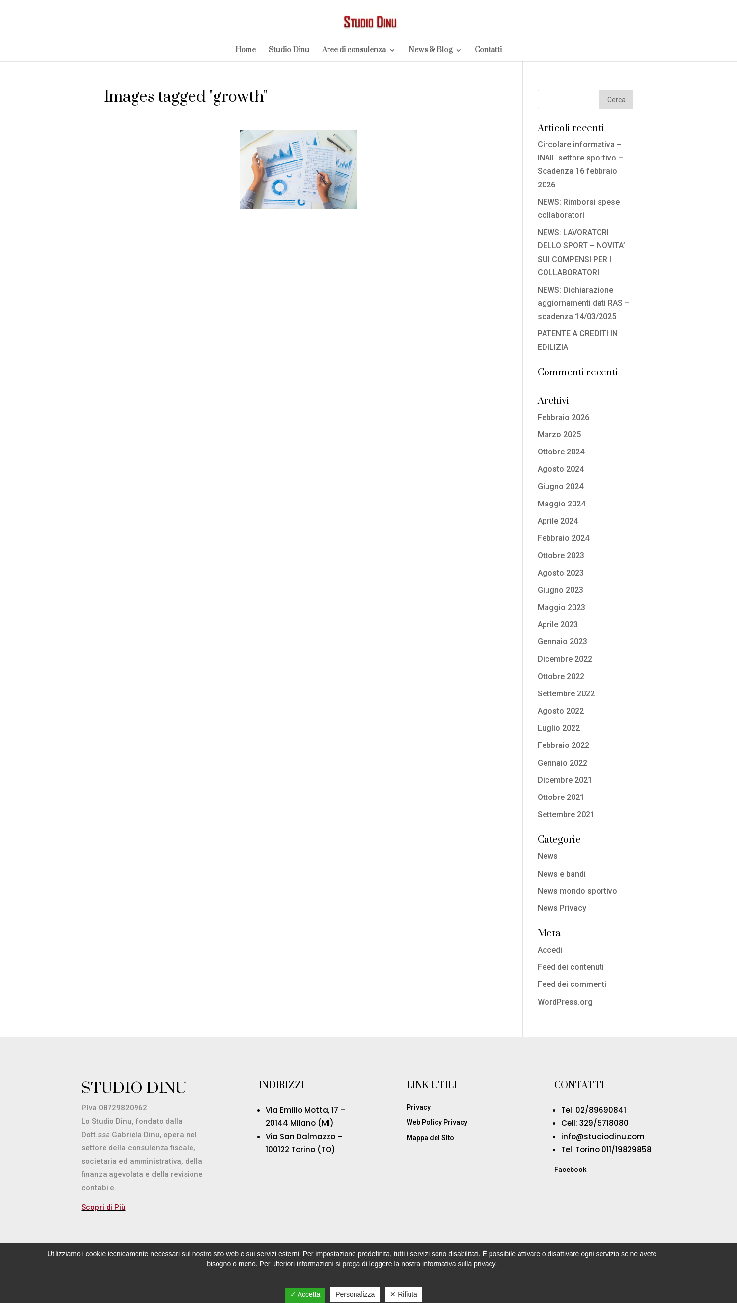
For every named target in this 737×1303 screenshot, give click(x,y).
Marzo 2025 (559, 434)
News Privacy (562, 908)
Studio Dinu (289, 50)
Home (245, 50)
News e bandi (562, 873)
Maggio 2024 (561, 503)
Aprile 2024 (558, 521)
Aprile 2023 (558, 624)
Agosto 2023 (561, 573)
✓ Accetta (305, 1294)
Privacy (419, 1107)
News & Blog (430, 50)
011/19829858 (626, 1149)
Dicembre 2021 (565, 780)
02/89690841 (600, 1110)
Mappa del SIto (430, 1138)
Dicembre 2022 (565, 659)
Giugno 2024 (560, 486)
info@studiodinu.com (603, 1136)
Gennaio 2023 (562, 641)
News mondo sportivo (577, 891)
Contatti (488, 50)
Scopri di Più (104, 1207)
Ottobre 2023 (561, 555)
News (548, 856)
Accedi (550, 950)
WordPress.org (565, 1002)
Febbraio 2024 (563, 538)
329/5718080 (603, 1123)
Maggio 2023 (561, 607)
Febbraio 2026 (563, 417)
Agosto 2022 (561, 711)
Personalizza (355, 1294)
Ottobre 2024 (561, 451)
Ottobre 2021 (561, 797)
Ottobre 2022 (561, 676)
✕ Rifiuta (403, 1294)
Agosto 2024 (561, 469)
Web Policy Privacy (437, 1122)
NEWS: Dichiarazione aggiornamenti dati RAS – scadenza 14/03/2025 (583, 303)
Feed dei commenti (572, 984)
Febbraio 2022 (563, 745)
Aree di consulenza (354, 50)
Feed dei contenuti (571, 967)
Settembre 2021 (566, 814)
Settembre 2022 (566, 693)
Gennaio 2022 (562, 763)
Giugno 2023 (560, 590)
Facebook (570, 1169)
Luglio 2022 (559, 728)
